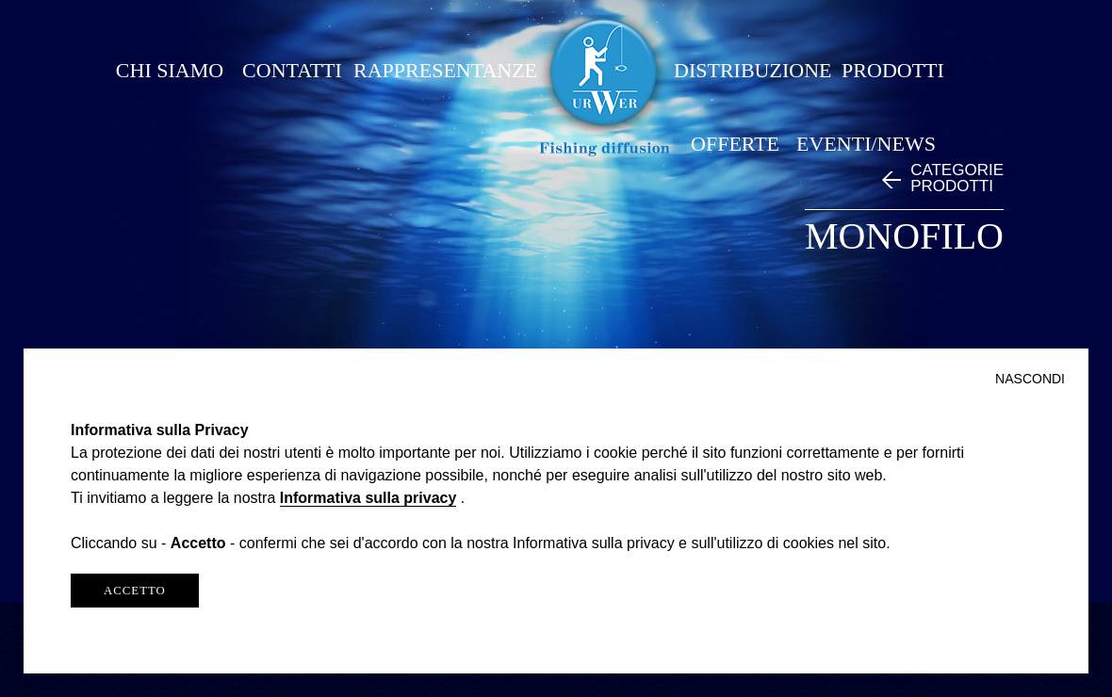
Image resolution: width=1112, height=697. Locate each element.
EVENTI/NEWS (866, 143)
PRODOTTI (893, 70)
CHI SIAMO (169, 70)
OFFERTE (735, 143)
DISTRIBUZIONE (752, 70)
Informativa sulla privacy (368, 498)
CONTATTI (292, 70)
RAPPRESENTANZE (445, 70)
